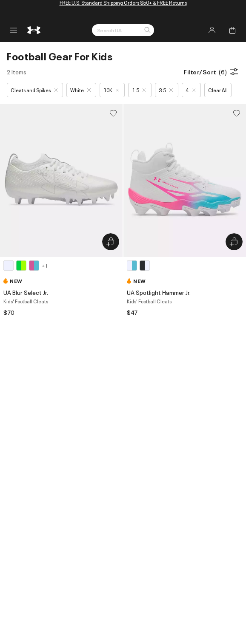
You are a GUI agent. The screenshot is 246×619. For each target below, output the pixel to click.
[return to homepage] (34, 30)
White (80, 89)
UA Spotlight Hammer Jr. (159, 292)
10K (111, 89)
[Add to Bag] (232, 30)
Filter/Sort (211, 72)
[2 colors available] (139, 265)
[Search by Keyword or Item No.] (123, 30)
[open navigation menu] (13, 30)
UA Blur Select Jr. (25, 292)
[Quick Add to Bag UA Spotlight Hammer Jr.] (234, 241)
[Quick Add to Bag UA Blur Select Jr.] (110, 241)
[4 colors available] (25, 265)
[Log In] (212, 30)
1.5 (139, 89)
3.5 (166, 89)
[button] (147, 30)
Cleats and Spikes (34, 89)
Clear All (218, 89)
